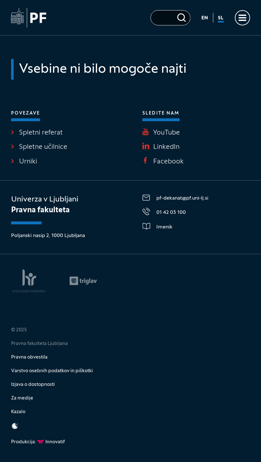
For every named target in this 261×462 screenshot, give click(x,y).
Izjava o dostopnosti (33, 384)
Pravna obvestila (29, 357)
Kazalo (18, 412)
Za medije (22, 398)
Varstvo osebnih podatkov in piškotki (52, 371)
